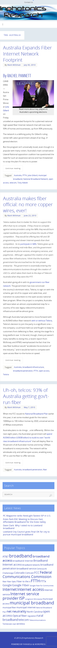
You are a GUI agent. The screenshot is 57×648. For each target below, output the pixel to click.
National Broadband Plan (36, 413)
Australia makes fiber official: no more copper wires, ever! (28, 204)
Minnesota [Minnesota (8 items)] (38, 599)
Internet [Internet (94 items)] (10, 589)
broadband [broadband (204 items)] (20, 556)
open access (44, 370)
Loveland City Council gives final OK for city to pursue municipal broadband (26, 533)
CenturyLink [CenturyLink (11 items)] (42, 568)
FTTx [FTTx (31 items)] (43, 581)
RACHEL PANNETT (19, 76)
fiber (45, 469)
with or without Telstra (41, 320)
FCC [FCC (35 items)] (36, 573)
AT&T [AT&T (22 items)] (6, 556)
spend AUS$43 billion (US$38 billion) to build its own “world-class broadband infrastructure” (27, 438)
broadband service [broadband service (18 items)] (26, 568)
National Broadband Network (35, 179)
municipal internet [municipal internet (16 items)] (26, 607)
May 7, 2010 (29, 407)
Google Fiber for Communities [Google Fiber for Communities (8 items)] (42, 586)
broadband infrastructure (33, 367)
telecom (13, 182)
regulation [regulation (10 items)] (31, 616)
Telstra (6, 374)
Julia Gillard (32, 175)
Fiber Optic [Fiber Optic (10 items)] (11, 581)
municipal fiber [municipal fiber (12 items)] (9, 607)
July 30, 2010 (30, 65)
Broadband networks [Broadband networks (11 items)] (31, 565)
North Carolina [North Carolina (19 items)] (34, 611)
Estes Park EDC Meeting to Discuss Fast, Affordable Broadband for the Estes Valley (24, 520)
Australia (18, 175)
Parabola (27, 644)
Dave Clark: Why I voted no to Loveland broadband (22, 527)
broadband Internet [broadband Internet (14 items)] (23, 560)
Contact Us (28, 2)
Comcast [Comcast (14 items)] (29, 572)
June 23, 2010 (30, 215)
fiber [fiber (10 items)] (5, 581)
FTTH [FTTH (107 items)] (35, 580)
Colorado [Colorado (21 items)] (19, 572)
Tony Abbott (22, 182)
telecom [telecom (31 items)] (24, 620)
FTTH (24, 175)
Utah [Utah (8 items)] (14, 624)
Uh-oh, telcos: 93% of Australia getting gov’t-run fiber (26, 396)
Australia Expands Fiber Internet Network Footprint (27, 53)
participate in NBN (28, 244)
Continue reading (12, 168)
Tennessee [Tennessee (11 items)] (7, 624)
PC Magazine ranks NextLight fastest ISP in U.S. (27, 515)
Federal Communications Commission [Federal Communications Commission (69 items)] (27, 574)
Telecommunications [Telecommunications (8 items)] (37, 620)
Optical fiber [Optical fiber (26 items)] (19, 615)
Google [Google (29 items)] (7, 585)
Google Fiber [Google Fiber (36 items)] (20, 585)
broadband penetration (23, 370)
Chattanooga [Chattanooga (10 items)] (8, 573)
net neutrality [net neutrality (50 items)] (16, 611)
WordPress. (40, 644)
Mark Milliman (14, 65)
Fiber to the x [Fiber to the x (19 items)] (23, 581)
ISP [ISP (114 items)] (22, 598)
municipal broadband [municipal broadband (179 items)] (32, 603)
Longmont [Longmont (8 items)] (29, 599)
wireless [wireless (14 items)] (21, 623)
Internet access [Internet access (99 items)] (30, 589)
